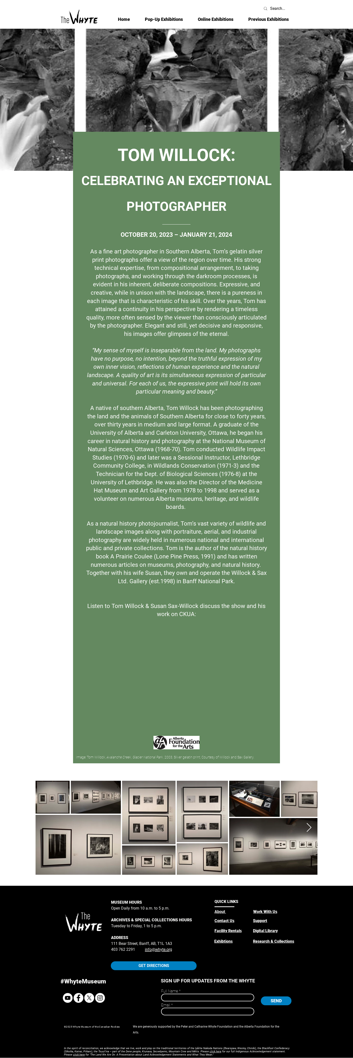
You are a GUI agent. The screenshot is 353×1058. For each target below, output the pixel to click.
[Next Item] (309, 828)
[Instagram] (100, 998)
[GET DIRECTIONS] (154, 965)
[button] (215, 19)
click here (215, 1051)
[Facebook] (78, 998)
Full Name (169, 991)
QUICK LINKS (226, 901)
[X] (89, 998)
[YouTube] (68, 998)
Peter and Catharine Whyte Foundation (207, 1026)
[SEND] (276, 1000)
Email (165, 1005)
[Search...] (278, 8)
